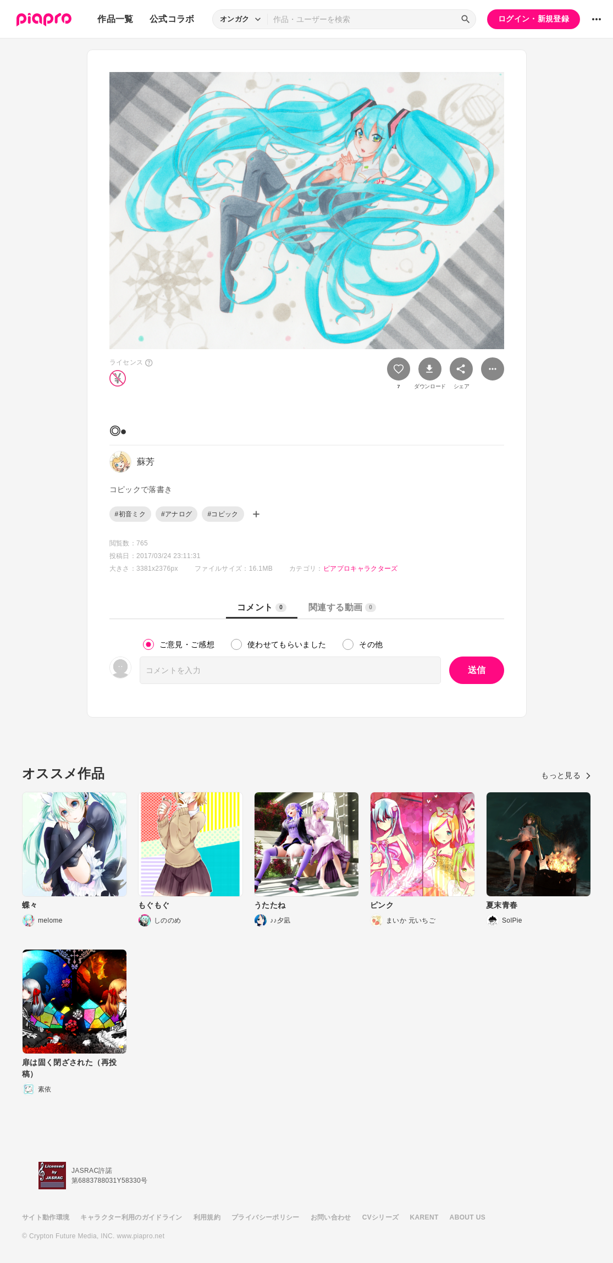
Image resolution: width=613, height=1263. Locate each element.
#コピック (222, 514)
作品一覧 (115, 19)
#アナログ (176, 514)
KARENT (424, 1217)
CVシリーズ (380, 1217)
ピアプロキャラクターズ (360, 568)
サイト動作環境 (45, 1217)
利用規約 (207, 1217)
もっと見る (566, 775)
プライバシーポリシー (265, 1217)
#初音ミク (130, 514)
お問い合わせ (331, 1217)
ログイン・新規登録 (533, 18)
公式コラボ (172, 19)
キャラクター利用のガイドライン (131, 1217)
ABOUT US (467, 1217)
